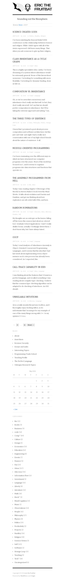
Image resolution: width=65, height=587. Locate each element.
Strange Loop (19, 552)
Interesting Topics (21, 350)
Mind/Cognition (20, 501)
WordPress (24, 576)
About (16, 336)
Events (17, 457)
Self (20, 214)
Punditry (37, 36)
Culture (17, 439)
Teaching (18, 555)
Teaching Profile (20, 358)
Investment (19, 479)
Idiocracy (48, 212)
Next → (31, 325)
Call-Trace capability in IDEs (29, 267)
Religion (43, 36)
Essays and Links (21, 347)
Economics (18, 447)
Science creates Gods (25, 32)
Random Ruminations (25, 208)
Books (17, 425)
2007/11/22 (16, 152)
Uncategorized (20, 562)
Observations (19, 508)
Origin (33, 576)
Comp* (31, 66)
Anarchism (18, 339)
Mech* (17, 497)
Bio (30, 184)
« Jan (15, 409)
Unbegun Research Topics (25, 365)
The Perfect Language (23, 361)
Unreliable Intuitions (25, 297)
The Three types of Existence (29, 118)
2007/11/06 (16, 212)
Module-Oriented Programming (31, 148)
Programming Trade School (25, 354)
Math (16, 494)
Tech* (16, 559)
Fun (15, 465)
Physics (17, 519)
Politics (31, 36)
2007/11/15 (16, 184)
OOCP (15, 237)
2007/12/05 (16, 95)
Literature (18, 490)
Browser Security (21, 343)
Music (16, 504)
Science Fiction (20, 541)
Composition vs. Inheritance (29, 91)
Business (18, 429)
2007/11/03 (16, 271)
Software (18, 548)
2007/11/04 (16, 241)
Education (37, 212)
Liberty (17, 486)
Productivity (19, 526)
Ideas (36, 66)
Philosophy (36, 122)
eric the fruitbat (43, 7)
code (16, 432)
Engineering (19, 454)
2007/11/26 (16, 122)
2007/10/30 (16, 301)
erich (24, 36)
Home (21, 25)
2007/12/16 (16, 66)
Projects (17, 530)
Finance (17, 461)
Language (37, 95)
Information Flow (21, 476)
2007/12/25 (16, 36)
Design (17, 443)
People (17, 512)
